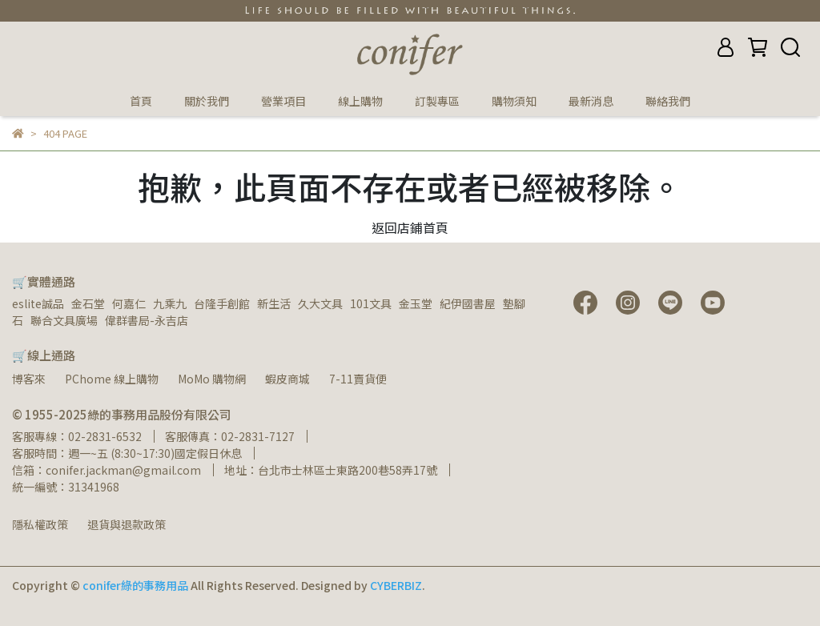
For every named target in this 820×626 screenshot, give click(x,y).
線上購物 (360, 101)
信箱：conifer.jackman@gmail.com (106, 470)
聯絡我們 (667, 101)
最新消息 (591, 101)
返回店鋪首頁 (410, 227)
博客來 (29, 379)
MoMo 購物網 (212, 379)
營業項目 (283, 101)
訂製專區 (437, 101)
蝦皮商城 (287, 379)
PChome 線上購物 (112, 379)
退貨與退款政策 (126, 524)
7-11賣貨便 (358, 379)
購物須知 (514, 101)
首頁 (141, 101)
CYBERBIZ (396, 585)
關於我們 (206, 101)
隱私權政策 (40, 524)
